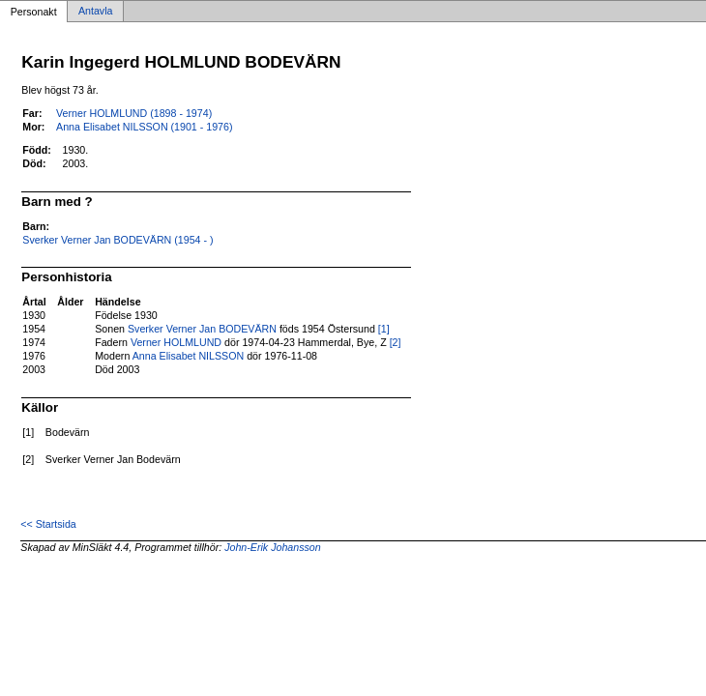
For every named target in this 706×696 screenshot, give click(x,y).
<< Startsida (47, 524)
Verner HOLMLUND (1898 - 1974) (134, 113)
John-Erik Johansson (272, 547)
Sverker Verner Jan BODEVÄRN (202, 328)
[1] (384, 328)
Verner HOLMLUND (176, 342)
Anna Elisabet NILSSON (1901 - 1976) (144, 126)
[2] (395, 342)
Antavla (95, 11)
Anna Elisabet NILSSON (188, 356)
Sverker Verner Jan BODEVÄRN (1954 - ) (117, 240)
